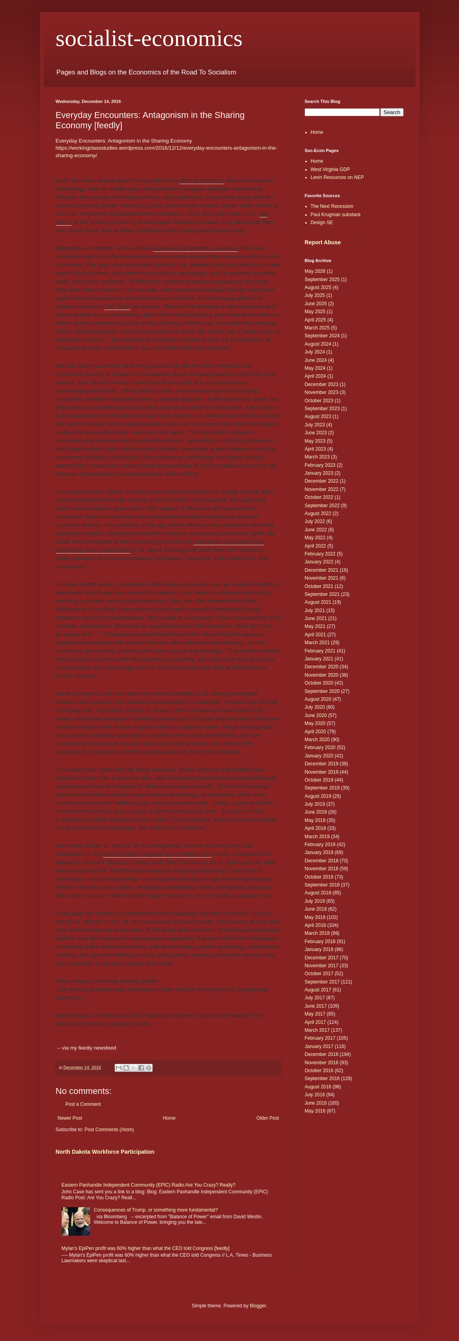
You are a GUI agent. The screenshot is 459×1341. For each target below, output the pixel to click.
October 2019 (319, 780)
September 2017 (322, 982)
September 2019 (322, 788)
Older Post (268, 1118)
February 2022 (320, 554)
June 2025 (316, 303)
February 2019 (320, 844)
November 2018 (321, 868)
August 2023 (318, 416)
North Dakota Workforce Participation (105, 1152)
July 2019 (315, 804)
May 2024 (315, 368)
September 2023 (322, 408)
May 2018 (315, 917)
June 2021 (316, 618)
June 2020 (316, 715)
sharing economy (201, 180)
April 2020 (315, 731)
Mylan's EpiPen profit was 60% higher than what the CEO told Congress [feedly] (146, 1248)
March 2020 (317, 739)
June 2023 (316, 433)
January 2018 (319, 949)
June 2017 (316, 1006)
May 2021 (315, 626)
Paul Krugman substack (336, 214)
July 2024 (315, 352)
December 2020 (321, 667)
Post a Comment (83, 1104)
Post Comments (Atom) (109, 1129)
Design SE (322, 222)
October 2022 (319, 497)
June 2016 (316, 1103)
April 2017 (315, 1022)
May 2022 (315, 537)
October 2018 (319, 877)
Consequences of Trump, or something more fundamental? (156, 1210)
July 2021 (315, 610)
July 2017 (315, 998)
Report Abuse (323, 242)
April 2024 (315, 376)
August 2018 (318, 893)
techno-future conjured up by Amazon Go (157, 853)
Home (169, 1118)
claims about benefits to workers (195, 248)
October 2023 (319, 400)
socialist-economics (149, 38)
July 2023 (315, 425)
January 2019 (319, 852)
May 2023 (315, 441)
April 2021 (315, 634)
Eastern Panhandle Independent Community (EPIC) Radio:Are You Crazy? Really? (149, 1185)
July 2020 (315, 707)
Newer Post (70, 1118)
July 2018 (315, 901)
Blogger (258, 1306)
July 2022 (315, 521)
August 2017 (318, 990)
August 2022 (318, 513)
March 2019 (317, 836)
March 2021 (317, 642)
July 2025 (315, 295)
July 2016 (315, 1095)
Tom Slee (117, 306)
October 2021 (319, 586)
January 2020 (319, 756)
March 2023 (317, 457)
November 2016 (321, 1062)
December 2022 (321, 481)
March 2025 (317, 328)
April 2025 (315, 320)
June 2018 (316, 909)
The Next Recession (332, 206)
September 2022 (322, 505)
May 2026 (315, 271)
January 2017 (319, 1046)
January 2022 (319, 562)
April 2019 (315, 828)
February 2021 (320, 651)
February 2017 (320, 1038)
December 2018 (321, 861)
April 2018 (315, 925)
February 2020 (320, 747)
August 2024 (318, 344)
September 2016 (322, 1078)
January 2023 (319, 473)
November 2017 (321, 965)
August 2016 (318, 1087)
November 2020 (321, 675)
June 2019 (316, 812)
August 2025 (318, 287)
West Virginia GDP (330, 169)
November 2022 (321, 489)
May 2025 (315, 311)
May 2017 (315, 1014)
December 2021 (321, 570)
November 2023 (321, 392)
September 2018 (322, 885)
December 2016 (321, 1054)
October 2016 (319, 1070)
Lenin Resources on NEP (337, 177)
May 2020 (315, 723)
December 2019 (321, 764)
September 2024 (322, 336)
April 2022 (315, 546)
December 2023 (321, 384)
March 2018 (317, 933)
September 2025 (322, 279)
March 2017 (317, 1030)
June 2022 (316, 530)
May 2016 (315, 1111)
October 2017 (319, 973)
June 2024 (316, 360)
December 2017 (321, 958)
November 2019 (321, 772)
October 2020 (319, 683)
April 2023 (315, 449)
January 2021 (319, 659)
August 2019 (318, 796)
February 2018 (320, 941)
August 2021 (318, 602)
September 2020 (322, 691)
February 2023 (320, 465)
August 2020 (318, 699)
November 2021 (321, 578)
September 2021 (322, 594)
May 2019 (315, 820)
